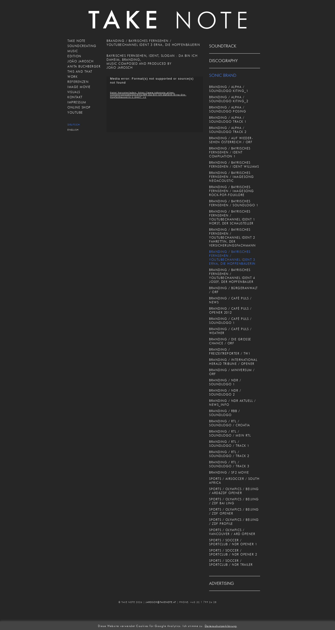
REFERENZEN (78, 82)
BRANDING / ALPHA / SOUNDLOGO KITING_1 (228, 89)
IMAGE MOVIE (79, 87)
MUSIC (72, 51)
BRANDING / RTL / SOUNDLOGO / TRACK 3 (229, 464)
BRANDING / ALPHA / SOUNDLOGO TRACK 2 (228, 130)
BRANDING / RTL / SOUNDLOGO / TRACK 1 (229, 443)
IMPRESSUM (76, 102)
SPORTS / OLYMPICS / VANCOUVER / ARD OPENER (232, 532)
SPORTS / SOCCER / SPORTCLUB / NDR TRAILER (231, 562)
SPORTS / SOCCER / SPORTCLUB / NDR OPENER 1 (233, 542)
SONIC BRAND (222, 75)
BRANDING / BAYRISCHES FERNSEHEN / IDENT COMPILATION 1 (230, 152)
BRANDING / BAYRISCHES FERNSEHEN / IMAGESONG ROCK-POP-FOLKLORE (231, 191)
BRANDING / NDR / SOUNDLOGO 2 (225, 392)
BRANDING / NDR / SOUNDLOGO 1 (225, 382)
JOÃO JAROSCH (80, 61)
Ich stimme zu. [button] (193, 625)
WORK (72, 76)
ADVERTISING (221, 583)
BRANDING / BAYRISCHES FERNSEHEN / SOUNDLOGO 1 (233, 203)
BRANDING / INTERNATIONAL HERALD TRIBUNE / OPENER (233, 362)
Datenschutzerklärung (221, 625)
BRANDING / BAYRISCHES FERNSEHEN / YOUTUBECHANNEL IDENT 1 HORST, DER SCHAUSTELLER (232, 217)
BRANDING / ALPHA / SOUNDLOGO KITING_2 (228, 99)
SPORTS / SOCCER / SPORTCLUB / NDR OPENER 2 (233, 552)
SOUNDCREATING (82, 46)
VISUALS (73, 92)
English (73, 129)
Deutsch (73, 124)
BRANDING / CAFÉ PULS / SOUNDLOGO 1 (230, 321)
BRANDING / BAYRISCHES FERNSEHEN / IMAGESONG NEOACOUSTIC (231, 177)
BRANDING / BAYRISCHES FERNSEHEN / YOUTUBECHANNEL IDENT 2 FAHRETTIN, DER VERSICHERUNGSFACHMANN (232, 237)
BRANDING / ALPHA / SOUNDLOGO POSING (227, 109)
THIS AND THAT (79, 71)
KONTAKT (75, 97)
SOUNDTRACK (222, 46)
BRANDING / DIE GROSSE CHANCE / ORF (230, 341)
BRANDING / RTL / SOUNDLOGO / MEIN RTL (230, 433)
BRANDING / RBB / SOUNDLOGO (224, 413)
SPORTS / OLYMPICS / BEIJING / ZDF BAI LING (234, 501)
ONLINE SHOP (79, 107)
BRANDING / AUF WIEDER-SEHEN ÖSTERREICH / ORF (231, 140)
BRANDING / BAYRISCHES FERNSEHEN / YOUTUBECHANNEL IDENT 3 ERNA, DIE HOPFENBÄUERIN (232, 257)
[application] (155, 104)
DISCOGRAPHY (223, 60)
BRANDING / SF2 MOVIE (229, 472)
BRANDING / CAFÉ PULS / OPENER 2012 (230, 310)
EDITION (74, 56)
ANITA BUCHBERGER (83, 66)
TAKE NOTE (76, 41)
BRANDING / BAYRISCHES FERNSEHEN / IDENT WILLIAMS (234, 164)
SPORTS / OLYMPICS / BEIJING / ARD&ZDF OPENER (234, 491)
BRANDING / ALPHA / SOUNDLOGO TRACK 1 (228, 119)
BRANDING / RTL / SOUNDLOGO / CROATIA (229, 423)
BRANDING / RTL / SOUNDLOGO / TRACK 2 (229, 454)
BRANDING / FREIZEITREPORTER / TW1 (229, 351)
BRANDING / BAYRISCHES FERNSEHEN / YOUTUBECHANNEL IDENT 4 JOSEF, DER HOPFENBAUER (232, 276)
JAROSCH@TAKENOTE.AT (161, 602)
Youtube (75, 112)
